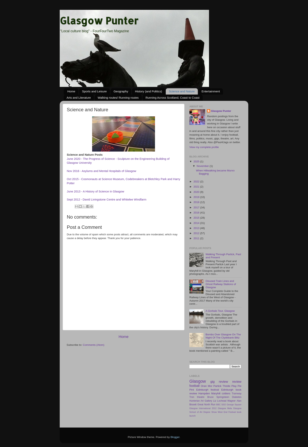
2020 (196, 191)
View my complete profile (204, 147)
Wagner (231, 400)
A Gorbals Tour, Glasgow (220, 310)
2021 (196, 186)
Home (71, 91)
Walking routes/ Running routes (118, 97)
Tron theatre (196, 397)
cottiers (226, 393)
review (236, 381)
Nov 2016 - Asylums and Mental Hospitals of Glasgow (101, 171)
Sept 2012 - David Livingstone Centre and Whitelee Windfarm (106, 199)
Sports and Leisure (94, 91)
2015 (196, 217)
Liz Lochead (219, 400)
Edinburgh (227, 389)
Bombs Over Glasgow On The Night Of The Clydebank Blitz (223, 336)
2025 (196, 161)
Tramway (236, 393)
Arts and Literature (79, 97)
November (203, 166)
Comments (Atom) (93, 344)
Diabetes (236, 397)
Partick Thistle (221, 385)
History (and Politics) (148, 91)
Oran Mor (206, 385)
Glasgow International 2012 (202, 408)
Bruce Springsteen (218, 397)
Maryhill (216, 393)
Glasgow (197, 381)
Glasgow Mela (225, 408)
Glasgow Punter (99, 20)
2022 (196, 181)
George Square (234, 404)
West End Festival (227, 412)
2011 (196, 238)
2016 (196, 212)
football (194, 385)
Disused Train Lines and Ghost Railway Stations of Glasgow (220, 284)
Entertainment (211, 91)
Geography (121, 91)
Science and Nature (182, 91)
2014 (196, 223)
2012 (196, 233)
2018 (196, 202)
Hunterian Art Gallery (200, 400)
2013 (196, 228)
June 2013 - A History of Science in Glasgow (95, 191)
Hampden (204, 393)
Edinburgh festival (207, 389)
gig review (219, 381)
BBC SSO (221, 404)
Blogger (175, 437)
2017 (196, 207)
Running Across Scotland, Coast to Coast (173, 97)
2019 (196, 197)
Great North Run (206, 404)
